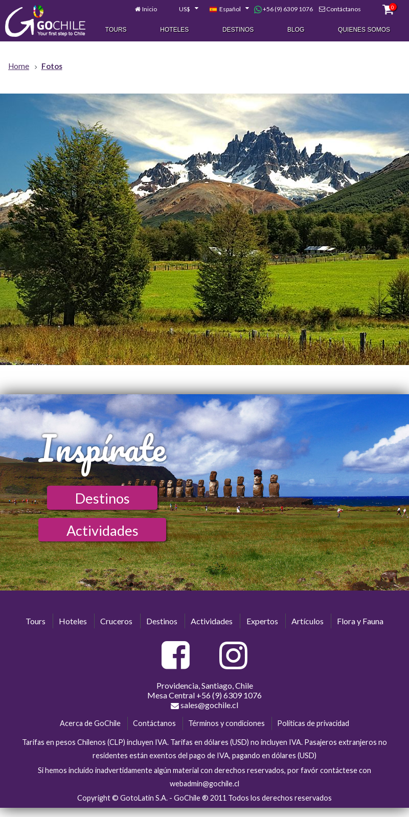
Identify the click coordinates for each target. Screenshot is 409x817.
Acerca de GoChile (90, 723)
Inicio (149, 9)
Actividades (102, 530)
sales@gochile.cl (204, 705)
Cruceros (116, 621)
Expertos (262, 621)
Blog (295, 30)
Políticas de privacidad (313, 723)
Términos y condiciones (226, 723)
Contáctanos (343, 9)
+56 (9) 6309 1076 (283, 10)
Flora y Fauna (360, 621)
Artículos (307, 621)
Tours (116, 30)
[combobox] (183, 10)
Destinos (238, 30)
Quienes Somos (364, 30)
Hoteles (174, 30)
